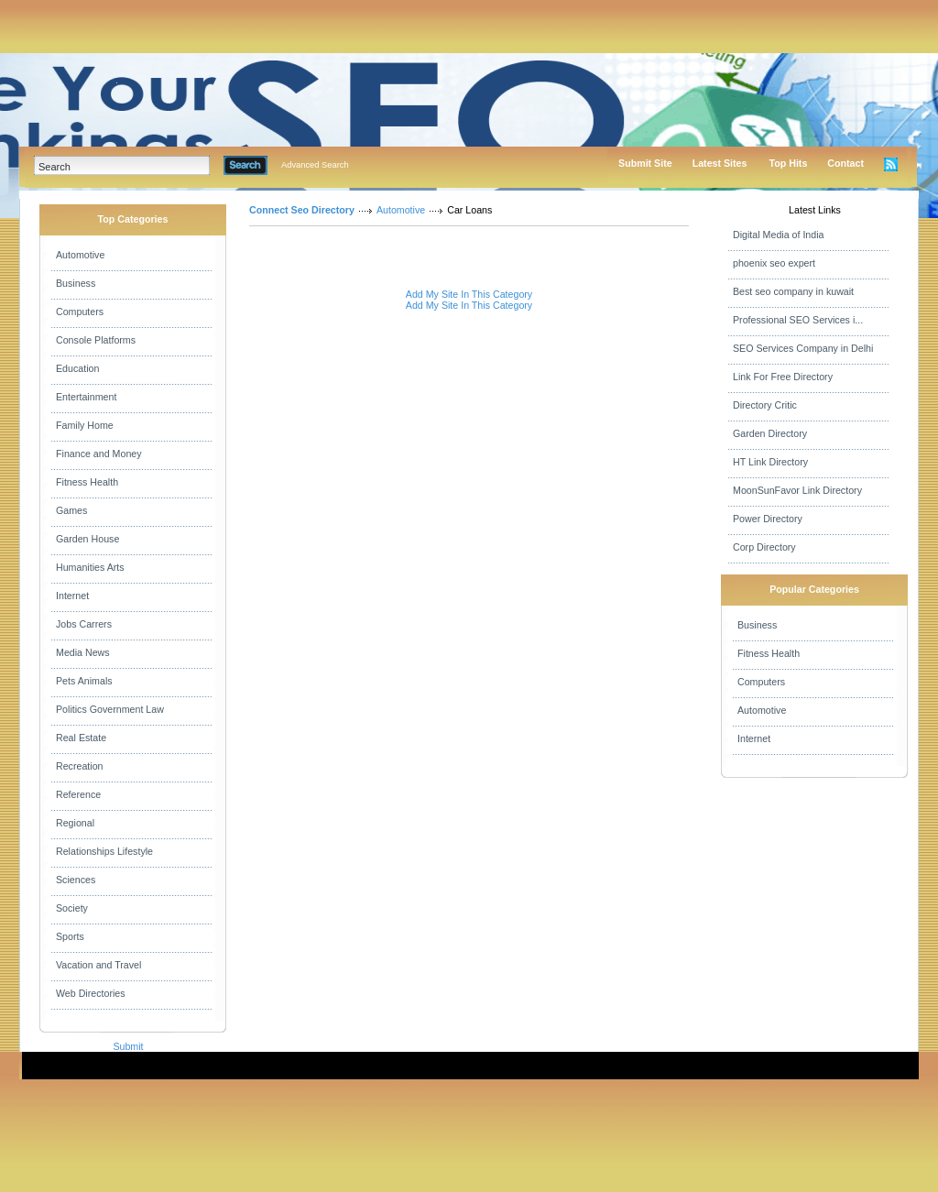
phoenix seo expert (774, 262)
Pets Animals (84, 680)
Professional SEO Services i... (798, 319)
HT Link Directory (770, 461)
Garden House (87, 538)
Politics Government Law (110, 709)
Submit (128, 1046)
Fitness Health (87, 481)
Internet (72, 595)
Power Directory (767, 518)
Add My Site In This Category (469, 294)
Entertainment (86, 396)
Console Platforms (96, 339)
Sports (70, 936)
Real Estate (81, 737)
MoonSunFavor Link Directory (797, 490)
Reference (78, 794)
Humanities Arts (90, 567)
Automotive (80, 254)
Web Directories (90, 993)
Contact (845, 163)
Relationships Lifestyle (104, 851)
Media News (83, 652)
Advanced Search (315, 165)
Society (72, 907)
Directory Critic (765, 404)
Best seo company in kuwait (793, 291)
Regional (75, 822)
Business (75, 283)
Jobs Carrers (84, 623)
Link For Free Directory (783, 376)
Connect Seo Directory (301, 209)
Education (77, 368)
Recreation (80, 765)
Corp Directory (764, 546)
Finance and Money (99, 453)
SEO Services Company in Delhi (803, 348)
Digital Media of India (778, 234)
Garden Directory (770, 433)
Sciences (75, 879)
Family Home (85, 425)
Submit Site (645, 163)
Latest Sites (720, 163)
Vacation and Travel (98, 964)
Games (71, 510)
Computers (80, 311)
